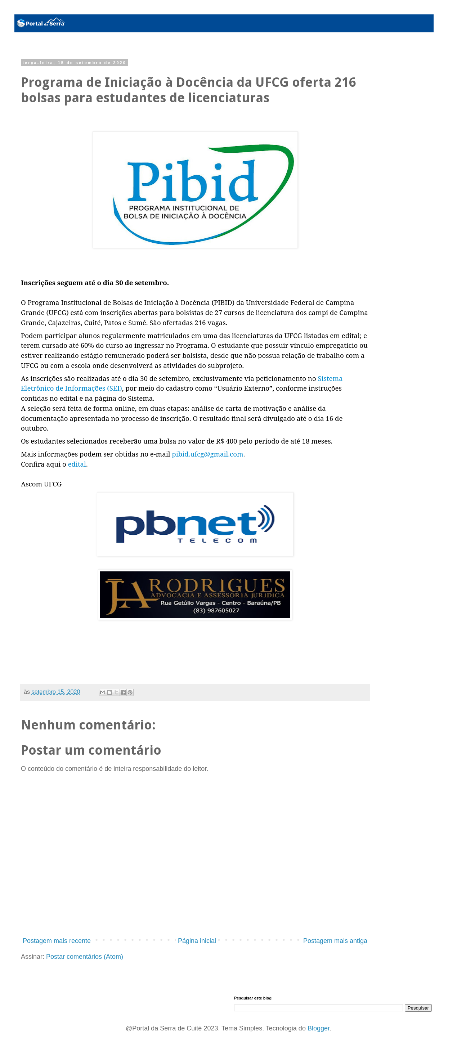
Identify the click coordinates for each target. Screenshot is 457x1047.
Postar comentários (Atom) (84, 956)
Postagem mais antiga (335, 940)
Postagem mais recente (57, 940)
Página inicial (197, 940)
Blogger (319, 1028)
